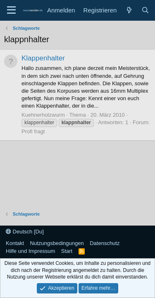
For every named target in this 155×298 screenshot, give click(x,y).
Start (66, 251)
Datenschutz (104, 243)
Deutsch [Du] (25, 231)
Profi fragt (33, 131)
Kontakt (15, 243)
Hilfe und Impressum (30, 251)
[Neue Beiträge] (129, 10)
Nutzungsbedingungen (57, 243)
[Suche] (145, 10)
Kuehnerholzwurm (43, 115)
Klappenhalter (43, 58)
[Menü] (11, 10)
